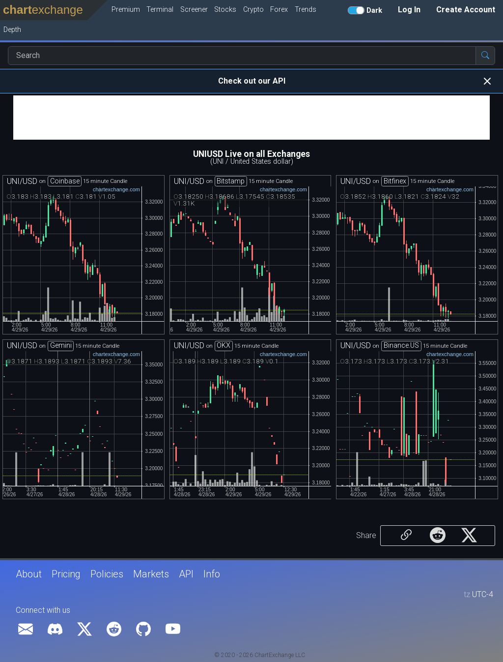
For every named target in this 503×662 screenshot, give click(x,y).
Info (211, 574)
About (29, 574)
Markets (151, 574)
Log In (409, 9)
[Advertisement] (251, 117)
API (186, 574)
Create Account (465, 9)
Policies (106, 574)
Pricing (66, 574)
